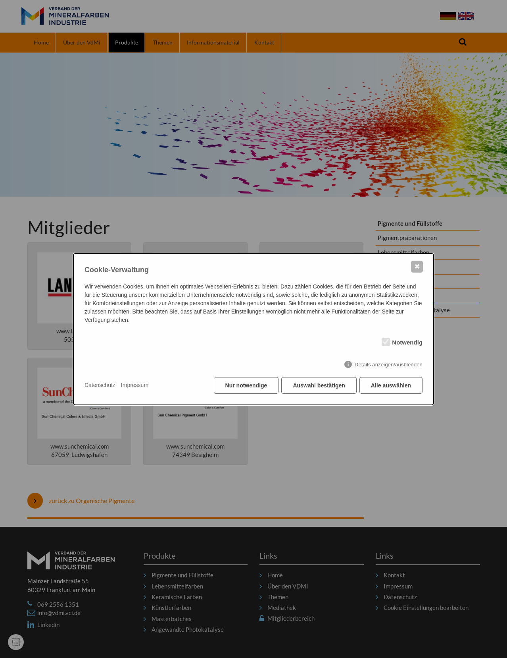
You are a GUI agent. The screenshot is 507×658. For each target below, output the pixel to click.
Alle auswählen (391, 385)
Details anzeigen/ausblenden (388, 365)
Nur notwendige (246, 385)
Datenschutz (99, 385)
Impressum (134, 385)
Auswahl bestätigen (319, 385)
